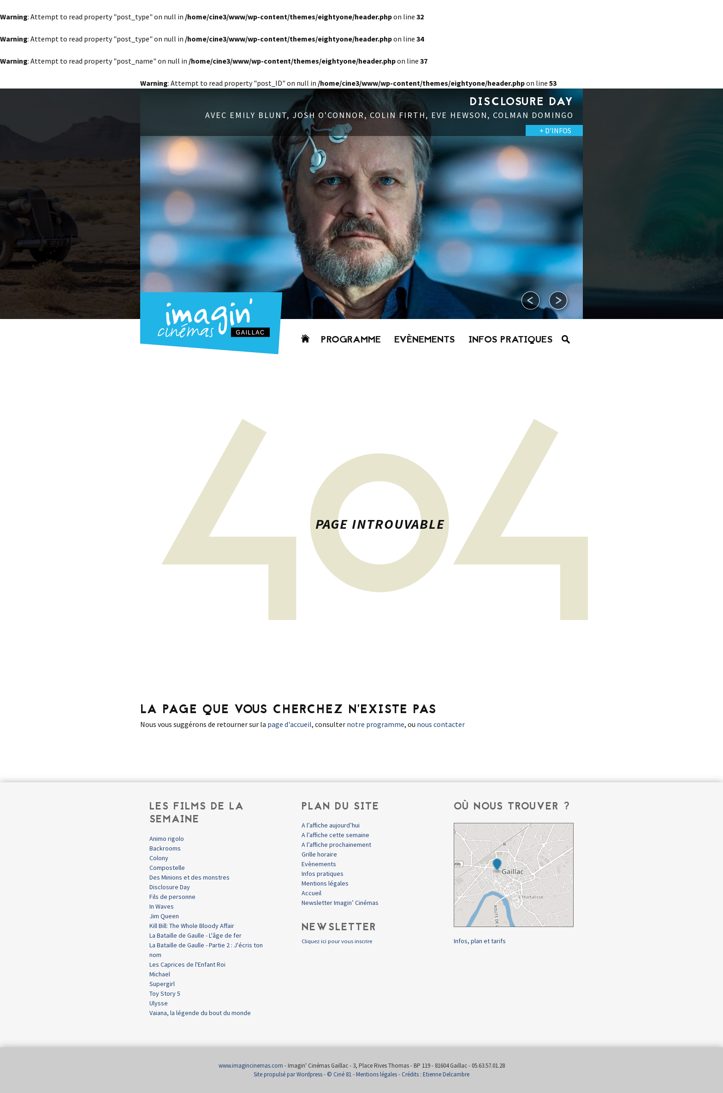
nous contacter (441, 724)
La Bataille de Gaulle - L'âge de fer (195, 935)
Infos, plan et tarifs (480, 941)
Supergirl (162, 984)
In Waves (161, 906)
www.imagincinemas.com (251, 1065)
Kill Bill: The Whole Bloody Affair (191, 926)
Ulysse (158, 1003)
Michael (159, 974)
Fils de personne (172, 896)
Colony (158, 858)
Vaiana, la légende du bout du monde (200, 1013)
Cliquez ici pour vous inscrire (337, 941)
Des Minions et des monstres (189, 877)
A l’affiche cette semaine (335, 835)
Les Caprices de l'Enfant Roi (187, 964)
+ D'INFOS (555, 130)
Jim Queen (164, 916)
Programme (351, 340)
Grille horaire (319, 854)
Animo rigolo (166, 838)
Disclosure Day (169, 887)
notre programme (375, 724)
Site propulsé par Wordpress (288, 1074)
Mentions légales (325, 883)
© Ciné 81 (339, 1074)
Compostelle (167, 867)
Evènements (424, 340)
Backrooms (165, 848)
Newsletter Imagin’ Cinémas (340, 902)
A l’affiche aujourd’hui (331, 825)
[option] (361, 204)
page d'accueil (289, 724)
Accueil (311, 893)
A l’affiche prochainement (336, 844)
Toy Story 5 (164, 993)
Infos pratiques (510, 340)
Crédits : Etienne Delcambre (435, 1074)
